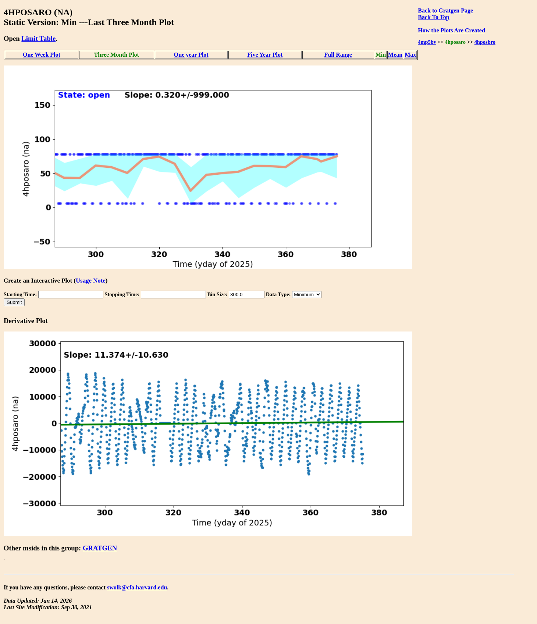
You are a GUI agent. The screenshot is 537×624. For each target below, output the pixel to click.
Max (410, 55)
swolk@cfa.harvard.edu (137, 587)
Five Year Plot (264, 55)
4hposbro (484, 42)
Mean (395, 55)
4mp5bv (427, 42)
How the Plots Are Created (451, 30)
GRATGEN (100, 548)
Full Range (338, 55)
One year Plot (191, 55)
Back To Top (433, 17)
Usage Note (91, 280)
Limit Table (38, 38)
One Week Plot (41, 55)
